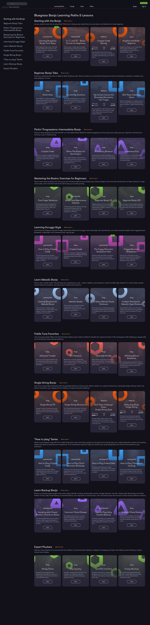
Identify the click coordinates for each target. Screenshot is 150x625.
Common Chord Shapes (76, 512)
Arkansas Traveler (48, 356)
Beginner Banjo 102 (132, 200)
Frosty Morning (132, 569)
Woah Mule (47, 95)
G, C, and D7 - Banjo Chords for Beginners (75, 42)
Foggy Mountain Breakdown (131, 250)
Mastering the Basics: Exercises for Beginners (14, 36)
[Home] (3, 3)
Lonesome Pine (132, 151)
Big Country (75, 569)
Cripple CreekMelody (103, 42)
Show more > (68, 21)
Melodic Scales (75, 301)
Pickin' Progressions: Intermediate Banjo (13, 29)
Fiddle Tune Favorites (13, 50)
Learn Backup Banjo (13, 64)
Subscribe (143, 3)
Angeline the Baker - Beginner (131, 42)
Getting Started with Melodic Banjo (47, 302)
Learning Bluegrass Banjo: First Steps (47, 42)
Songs (72, 6)
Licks (82, 6)
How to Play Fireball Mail (103, 463)
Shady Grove (48, 569)
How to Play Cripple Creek (47, 250)
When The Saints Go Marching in (75, 152)
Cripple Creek (47, 151)
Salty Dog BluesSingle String (131, 405)
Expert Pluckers (11, 68)
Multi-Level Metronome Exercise (75, 201)
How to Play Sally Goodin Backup (104, 513)
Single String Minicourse (76, 404)
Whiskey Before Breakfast (132, 357)
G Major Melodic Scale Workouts (103, 302)
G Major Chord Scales (132, 512)
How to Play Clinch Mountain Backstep (75, 464)
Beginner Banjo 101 (103, 200)
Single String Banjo (12, 55)
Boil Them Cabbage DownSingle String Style (103, 407)
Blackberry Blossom (104, 151)
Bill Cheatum (76, 356)
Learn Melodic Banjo (13, 46)
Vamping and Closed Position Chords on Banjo (47, 513)
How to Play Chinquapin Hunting (131, 464)
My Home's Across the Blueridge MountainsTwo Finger (104, 97)
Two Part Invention (103, 569)
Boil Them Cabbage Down (131, 96)
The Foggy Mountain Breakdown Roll (103, 250)
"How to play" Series (13, 59)
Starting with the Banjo (14, 19)
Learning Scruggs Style (14, 41)
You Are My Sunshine (75, 95)
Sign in (144, 6)
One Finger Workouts (47, 200)
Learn (47, 56)
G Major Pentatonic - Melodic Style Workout (131, 302)
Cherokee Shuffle (103, 356)
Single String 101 (47, 404)
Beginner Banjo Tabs (13, 23)
